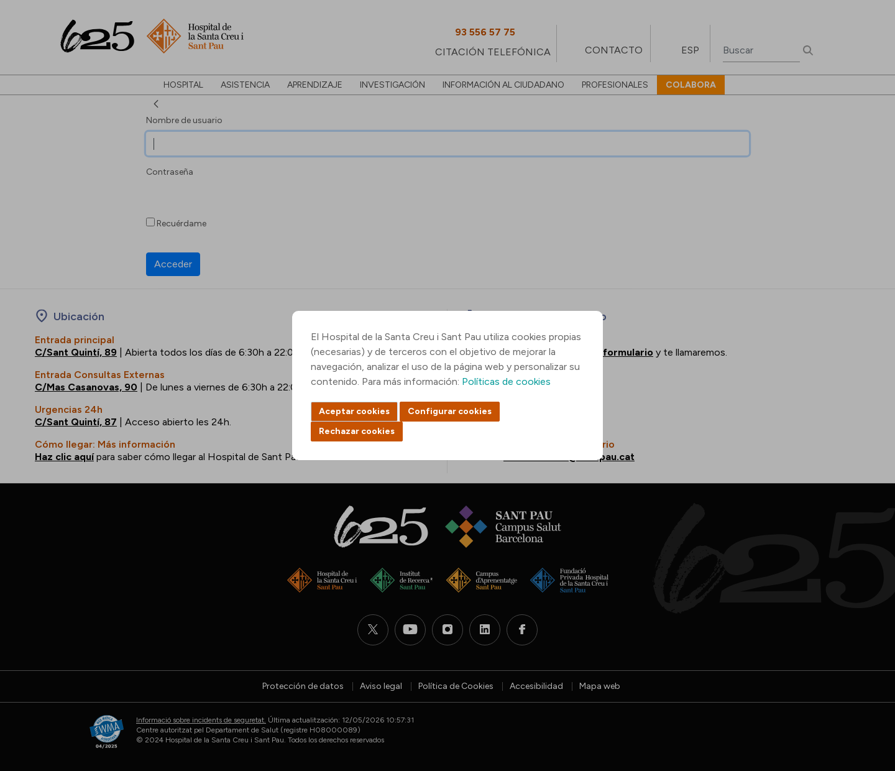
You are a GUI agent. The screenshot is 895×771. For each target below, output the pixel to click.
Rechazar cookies (357, 431)
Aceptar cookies (354, 411)
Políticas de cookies (506, 381)
